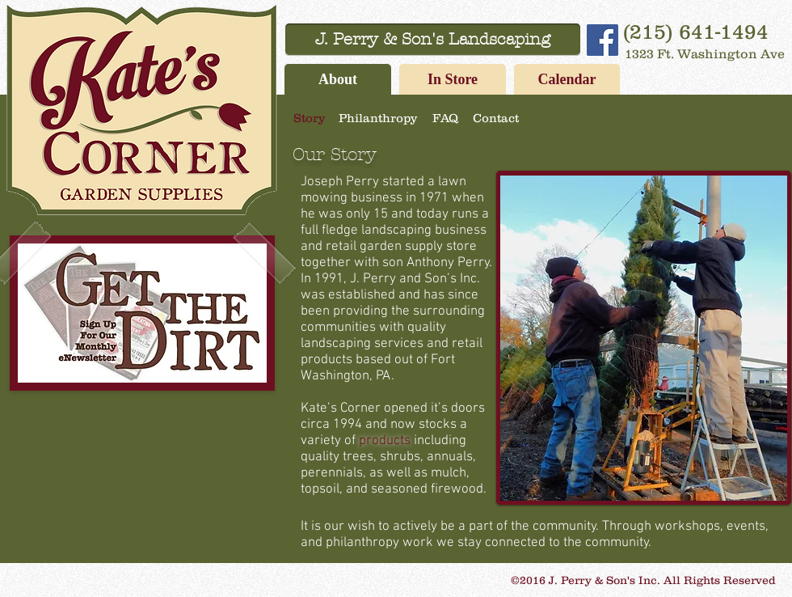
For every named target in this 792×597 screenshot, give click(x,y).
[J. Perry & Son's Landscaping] (432, 39)
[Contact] (495, 117)
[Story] (308, 117)
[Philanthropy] (377, 117)
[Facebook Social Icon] (602, 40)
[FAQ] (444, 117)
